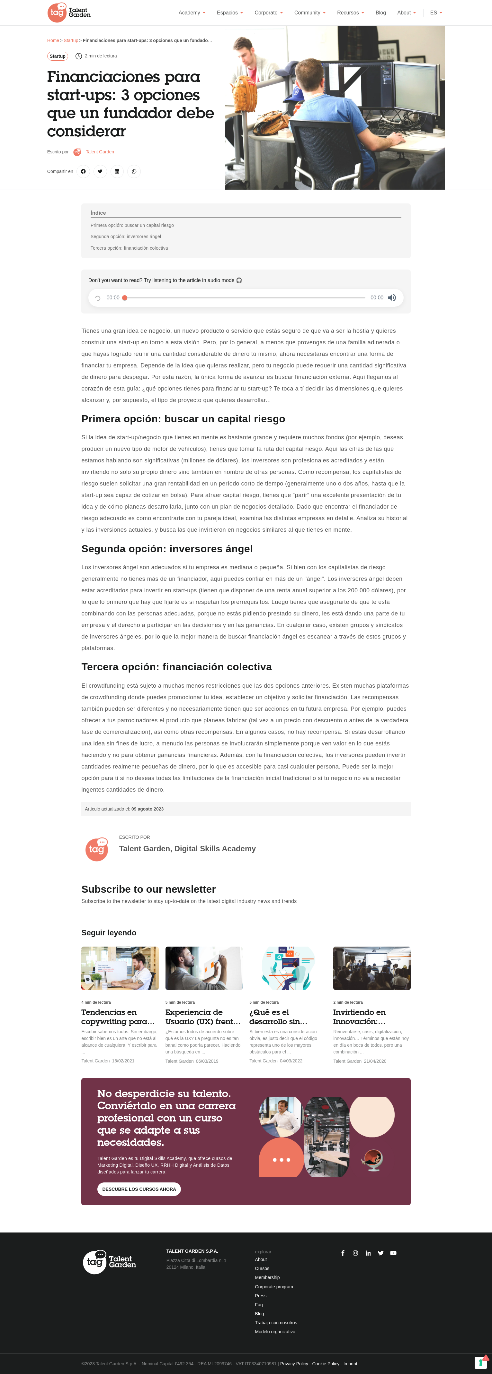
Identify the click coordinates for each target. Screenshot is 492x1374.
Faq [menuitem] (259, 1304)
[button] (392, 298)
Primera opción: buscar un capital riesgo (132, 225)
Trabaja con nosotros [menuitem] (276, 1322)
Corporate (269, 12)
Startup (58, 56)
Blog (381, 12)
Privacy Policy (294, 1363)
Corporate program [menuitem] (274, 1286)
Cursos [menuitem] (262, 1268)
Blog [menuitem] (259, 1313)
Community (310, 12)
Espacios (230, 12)
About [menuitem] (261, 1259)
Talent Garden (100, 151)
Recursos (350, 12)
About (406, 12)
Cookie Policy (325, 1363)
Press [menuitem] (261, 1295)
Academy (192, 12)
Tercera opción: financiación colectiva (129, 248)
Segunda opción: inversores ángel (126, 236)
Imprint (350, 1363)
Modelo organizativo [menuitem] (275, 1331)
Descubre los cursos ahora (139, 1189)
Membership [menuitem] (267, 1277)
